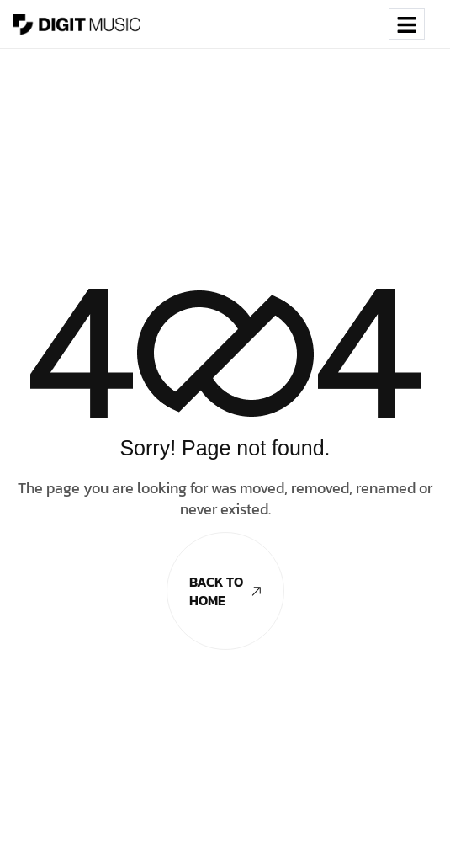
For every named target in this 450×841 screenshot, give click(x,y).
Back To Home (225, 591)
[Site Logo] (76, 23)
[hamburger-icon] (407, 24)
